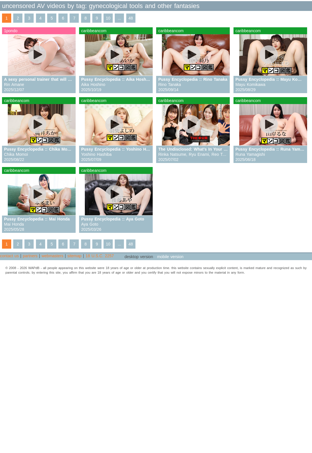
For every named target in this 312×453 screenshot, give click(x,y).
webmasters (52, 256)
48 (131, 18)
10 (108, 18)
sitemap (74, 256)
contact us (9, 256)
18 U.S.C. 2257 (99, 256)
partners (30, 256)
